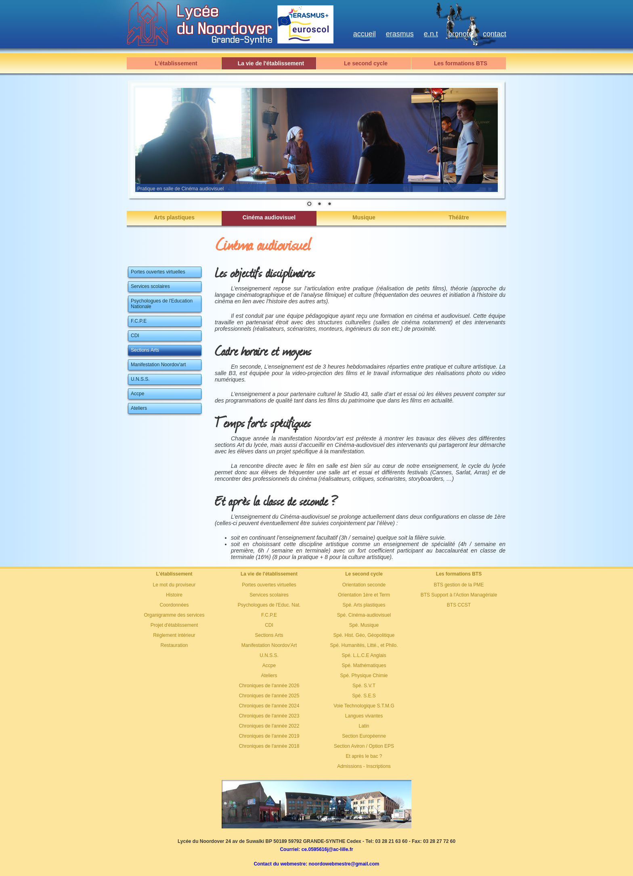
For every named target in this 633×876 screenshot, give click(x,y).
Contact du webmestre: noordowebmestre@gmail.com (316, 864)
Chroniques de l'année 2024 (269, 706)
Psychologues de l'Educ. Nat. (269, 605)
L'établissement (176, 63)
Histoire (174, 595)
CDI (269, 625)
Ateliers (269, 675)
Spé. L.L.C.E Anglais (364, 655)
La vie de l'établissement (271, 63)
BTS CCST (459, 605)
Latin (363, 726)
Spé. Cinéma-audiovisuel (364, 615)
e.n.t (431, 34)
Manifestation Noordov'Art (269, 645)
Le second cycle (366, 63)
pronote (460, 34)
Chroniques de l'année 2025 (269, 696)
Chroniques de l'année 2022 (269, 726)
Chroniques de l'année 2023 (269, 716)
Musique (363, 217)
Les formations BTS (460, 63)
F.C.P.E (269, 615)
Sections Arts (269, 635)
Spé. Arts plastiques (363, 605)
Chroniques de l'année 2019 (269, 736)
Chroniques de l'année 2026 (269, 685)
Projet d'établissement (174, 625)
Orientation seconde (364, 585)
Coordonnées (174, 605)
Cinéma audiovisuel (269, 217)
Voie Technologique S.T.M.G (363, 706)
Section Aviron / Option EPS (364, 746)
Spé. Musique (364, 625)
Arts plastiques (174, 217)
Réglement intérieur (174, 635)
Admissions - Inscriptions (364, 766)
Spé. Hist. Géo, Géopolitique (363, 635)
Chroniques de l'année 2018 (269, 746)
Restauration (174, 645)
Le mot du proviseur (174, 585)
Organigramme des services (174, 615)
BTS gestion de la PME (459, 585)
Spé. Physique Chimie (364, 675)
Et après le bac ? (364, 756)
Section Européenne (364, 736)
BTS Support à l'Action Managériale (459, 595)
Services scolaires (269, 595)
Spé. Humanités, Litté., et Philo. (364, 645)
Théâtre (459, 217)
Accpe (269, 665)
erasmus (400, 34)
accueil (364, 34)
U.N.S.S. (269, 655)
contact (494, 34)
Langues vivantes (364, 716)
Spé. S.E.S (364, 696)
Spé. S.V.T (363, 685)
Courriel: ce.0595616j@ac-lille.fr (316, 849)
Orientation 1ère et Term (364, 595)
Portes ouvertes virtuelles (269, 585)
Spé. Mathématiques (364, 665)
